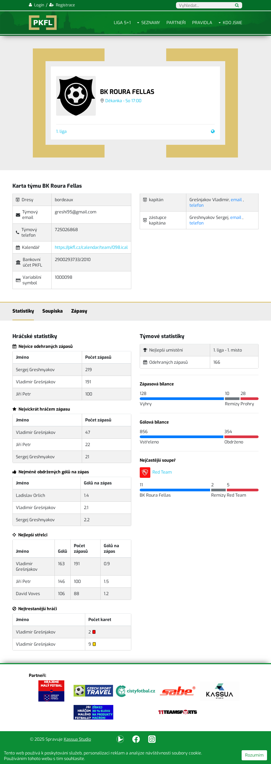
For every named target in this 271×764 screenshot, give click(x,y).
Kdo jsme (232, 22)
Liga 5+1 (122, 22)
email (236, 200)
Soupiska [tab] (52, 311)
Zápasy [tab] (79, 311)
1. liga (61, 131)
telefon (196, 205)
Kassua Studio (77, 739)
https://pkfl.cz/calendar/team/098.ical (91, 247)
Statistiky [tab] (23, 311)
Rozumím (254, 755)
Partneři (176, 22)
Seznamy (150, 22)
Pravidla (202, 22)
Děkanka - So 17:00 (123, 101)
